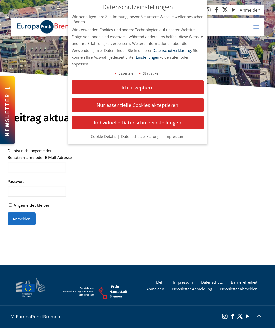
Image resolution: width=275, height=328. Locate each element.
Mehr (160, 282)
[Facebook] (216, 10)
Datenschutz (212, 282)
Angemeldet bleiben (29, 205)
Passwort (16, 181)
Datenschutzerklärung (172, 50)
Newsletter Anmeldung (192, 289)
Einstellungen (147, 57)
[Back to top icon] (259, 316)
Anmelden (250, 10)
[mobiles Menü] (256, 27)
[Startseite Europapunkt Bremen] (47, 27)
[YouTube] (234, 10)
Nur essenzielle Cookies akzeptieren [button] (137, 105)
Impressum (183, 282)
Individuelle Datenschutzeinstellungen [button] (137, 122)
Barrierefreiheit (244, 282)
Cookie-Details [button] (104, 136)
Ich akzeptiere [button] (138, 87)
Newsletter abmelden (238, 289)
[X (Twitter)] (225, 10)
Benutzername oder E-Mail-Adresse (40, 157)
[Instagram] (208, 10)
